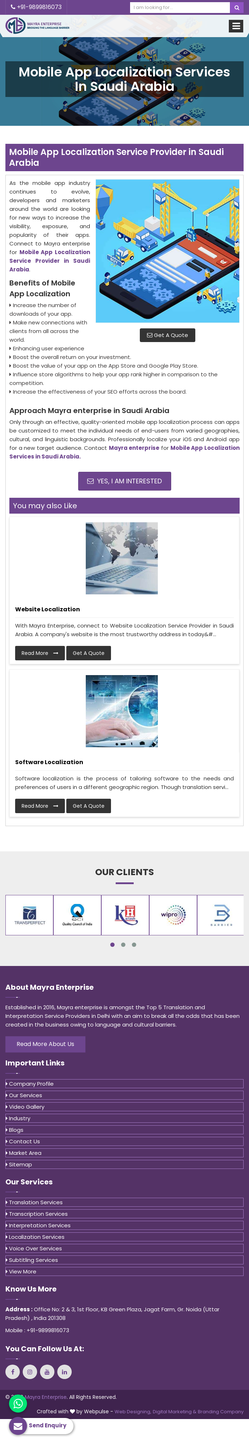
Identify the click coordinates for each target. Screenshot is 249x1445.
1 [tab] (112, 945)
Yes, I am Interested (124, 481)
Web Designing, (133, 1411)
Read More (40, 653)
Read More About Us (45, 1044)
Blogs (14, 1130)
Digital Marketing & (174, 1411)
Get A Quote (167, 335)
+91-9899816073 (36, 7)
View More (21, 1271)
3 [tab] (134, 945)
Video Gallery (25, 1107)
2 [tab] (123, 945)
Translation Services (34, 1202)
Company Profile (30, 1083)
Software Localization (49, 762)
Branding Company (221, 1411)
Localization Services (35, 1237)
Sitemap (19, 1164)
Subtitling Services (32, 1260)
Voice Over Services (34, 1248)
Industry (18, 1118)
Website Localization (47, 609)
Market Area (23, 1153)
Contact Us (23, 1141)
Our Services (24, 1095)
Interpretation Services (38, 1225)
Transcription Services (37, 1214)
